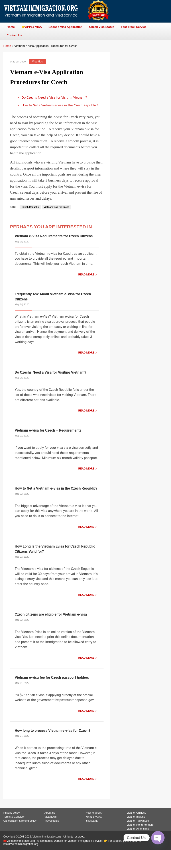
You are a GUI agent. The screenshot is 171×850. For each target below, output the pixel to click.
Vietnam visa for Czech (56, 207)
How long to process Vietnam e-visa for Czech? (52, 730)
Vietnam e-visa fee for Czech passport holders (52, 677)
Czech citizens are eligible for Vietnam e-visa (51, 614)
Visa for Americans (138, 828)
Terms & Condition (14, 816)
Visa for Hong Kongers (140, 824)
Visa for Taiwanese (138, 820)
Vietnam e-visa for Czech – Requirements (48, 430)
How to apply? (94, 812)
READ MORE (86, 274)
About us (50, 812)
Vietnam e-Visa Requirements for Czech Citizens (54, 236)
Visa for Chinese (136, 812)
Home (7, 46)
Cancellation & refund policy (20, 820)
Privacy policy (11, 812)
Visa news (51, 816)
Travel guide (52, 820)
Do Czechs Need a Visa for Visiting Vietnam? (51, 97)
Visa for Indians (136, 816)
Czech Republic (30, 207)
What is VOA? (94, 816)
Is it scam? (92, 820)
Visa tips (37, 61)
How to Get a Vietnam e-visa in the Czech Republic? (57, 105)
